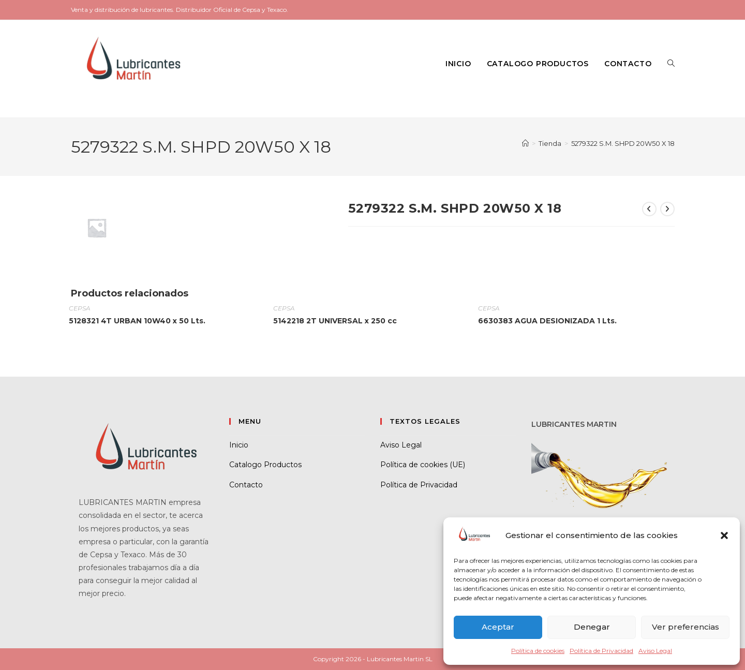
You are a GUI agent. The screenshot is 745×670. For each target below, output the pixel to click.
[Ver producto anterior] (649, 209)
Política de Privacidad (601, 650)
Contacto (246, 484)
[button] (724, 535)
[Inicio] (525, 143)
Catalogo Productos (265, 464)
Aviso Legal (655, 650)
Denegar (592, 627)
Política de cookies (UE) (422, 464)
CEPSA (79, 308)
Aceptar (498, 627)
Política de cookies (537, 650)
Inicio (238, 445)
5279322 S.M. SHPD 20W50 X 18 (623, 143)
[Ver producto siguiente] (667, 209)
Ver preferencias (685, 627)
